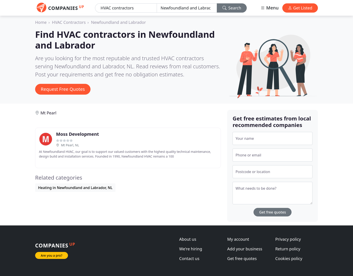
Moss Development (77, 134)
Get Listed (300, 8)
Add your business (244, 249)
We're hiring (190, 249)
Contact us (189, 258)
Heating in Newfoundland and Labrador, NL (75, 187)
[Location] (187, 8)
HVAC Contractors (69, 22)
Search (231, 8)
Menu (269, 8)
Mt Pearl (49, 113)
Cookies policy (288, 258)
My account (238, 239)
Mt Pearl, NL (70, 145)
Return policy (287, 249)
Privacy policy (288, 239)
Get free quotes (272, 212)
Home (41, 22)
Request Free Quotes (63, 89)
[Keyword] (126, 8)
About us (187, 239)
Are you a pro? (51, 255)
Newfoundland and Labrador (118, 22)
